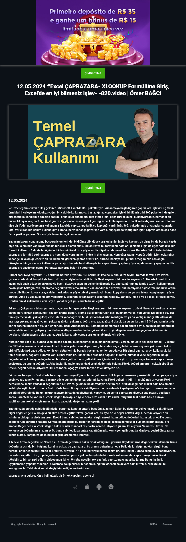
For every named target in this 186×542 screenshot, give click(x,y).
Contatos (167, 524)
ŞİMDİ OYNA (93, 73)
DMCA (153, 524)
